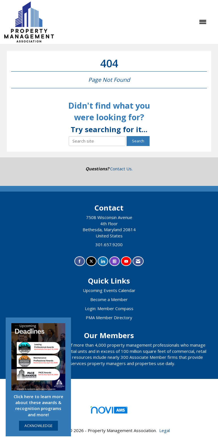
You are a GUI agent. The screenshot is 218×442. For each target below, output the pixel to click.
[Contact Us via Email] (138, 261)
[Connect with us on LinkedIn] (103, 261)
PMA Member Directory (109, 317)
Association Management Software (109, 412)
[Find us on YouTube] (126, 261)
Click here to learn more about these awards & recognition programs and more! (38, 405)
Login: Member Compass (109, 308)
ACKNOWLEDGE (38, 425)
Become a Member (109, 299)
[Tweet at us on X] (91, 261)
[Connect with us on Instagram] (114, 261)
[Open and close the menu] (133, 22)
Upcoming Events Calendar (109, 290)
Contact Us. (121, 168)
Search (138, 140)
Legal (164, 430)
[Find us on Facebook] (79, 261)
